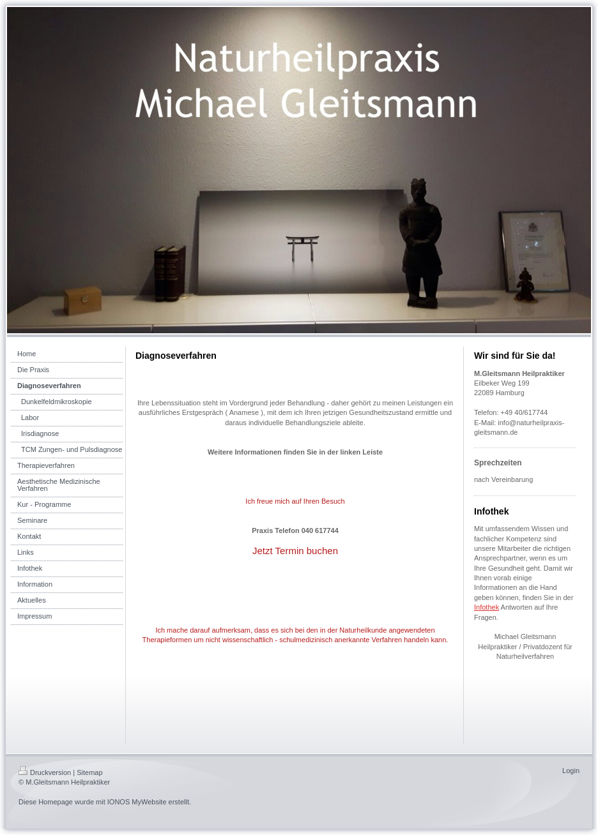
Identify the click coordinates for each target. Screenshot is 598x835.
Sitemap (89, 772)
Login (570, 770)
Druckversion (45, 772)
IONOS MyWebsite (137, 802)
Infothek (486, 607)
